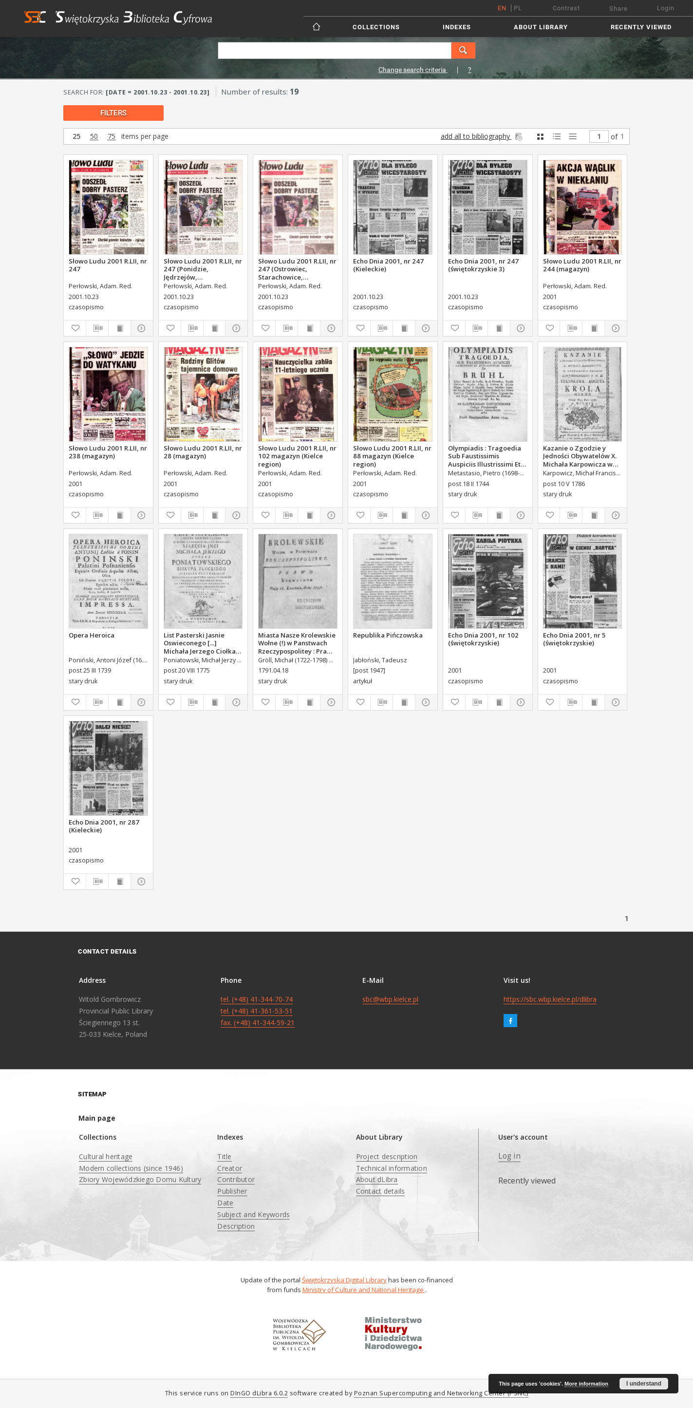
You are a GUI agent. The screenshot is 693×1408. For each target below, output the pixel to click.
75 (111, 136)
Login (665, 8)
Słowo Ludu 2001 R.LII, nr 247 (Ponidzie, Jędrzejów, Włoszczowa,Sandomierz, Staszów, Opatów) (203, 269)
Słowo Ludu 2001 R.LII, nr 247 (108, 265)
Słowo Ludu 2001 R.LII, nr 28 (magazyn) (203, 452)
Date (225, 1202)
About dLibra (377, 1179)
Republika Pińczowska (388, 635)
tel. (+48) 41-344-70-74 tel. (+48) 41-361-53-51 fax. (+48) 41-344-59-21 (258, 1011)
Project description (387, 1156)
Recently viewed (641, 27)
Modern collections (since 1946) (131, 1168)
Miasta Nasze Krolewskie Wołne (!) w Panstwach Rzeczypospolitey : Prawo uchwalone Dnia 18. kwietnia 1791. (297, 643)
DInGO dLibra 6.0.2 (259, 1393)
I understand (643, 1383)
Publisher (232, 1191)
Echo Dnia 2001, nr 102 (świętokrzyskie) (483, 639)
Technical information (391, 1168)
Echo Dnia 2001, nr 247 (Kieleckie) (388, 265)
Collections (376, 27)
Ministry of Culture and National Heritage (363, 1289)
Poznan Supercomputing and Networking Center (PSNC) (441, 1393)
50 (94, 136)
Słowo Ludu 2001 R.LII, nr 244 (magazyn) (582, 265)
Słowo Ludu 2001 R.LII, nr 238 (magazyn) (108, 452)
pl (518, 8)
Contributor (236, 1179)
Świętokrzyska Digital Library (344, 1280)
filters (113, 113)
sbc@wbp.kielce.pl (390, 999)
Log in (509, 1156)
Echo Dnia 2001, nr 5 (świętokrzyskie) (574, 639)
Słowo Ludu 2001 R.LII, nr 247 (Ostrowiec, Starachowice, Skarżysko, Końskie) (297, 269)
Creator (229, 1168)
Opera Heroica (91, 635)
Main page (96, 1118)
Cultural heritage (105, 1156)
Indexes (457, 27)
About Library (541, 27)
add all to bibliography (482, 136)
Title (224, 1156)
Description (236, 1226)
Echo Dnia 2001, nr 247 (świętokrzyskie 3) (483, 265)
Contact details (380, 1191)
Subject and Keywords (253, 1214)
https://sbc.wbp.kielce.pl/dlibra (550, 999)
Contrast (566, 8)
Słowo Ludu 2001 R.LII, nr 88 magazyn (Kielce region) (392, 456)
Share (618, 8)
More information (586, 1384)
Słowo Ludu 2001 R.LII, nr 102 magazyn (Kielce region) (297, 456)
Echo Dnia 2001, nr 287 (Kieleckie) (104, 826)
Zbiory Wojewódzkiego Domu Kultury (140, 1179)
